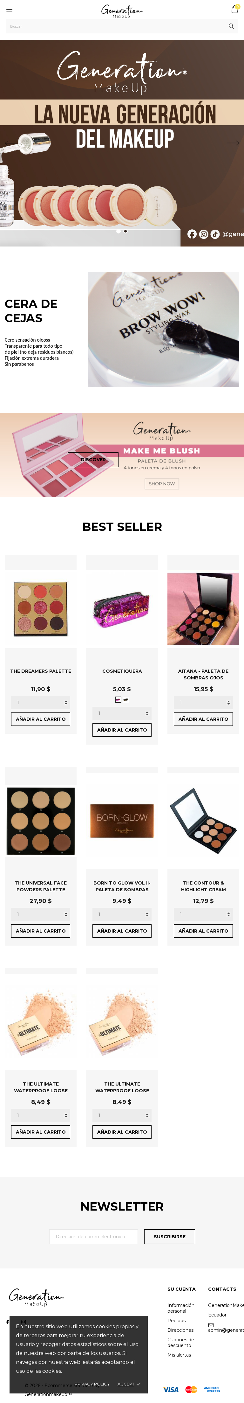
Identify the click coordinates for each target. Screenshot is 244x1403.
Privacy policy (92, 1383)
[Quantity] (40, 702)
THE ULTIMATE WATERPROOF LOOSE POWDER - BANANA (41, 1090)
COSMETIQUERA (122, 671)
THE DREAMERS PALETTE (40, 671)
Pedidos (176, 1320)
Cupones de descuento (180, 1342)
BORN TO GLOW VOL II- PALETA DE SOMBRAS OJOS (122, 889)
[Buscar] (122, 26)
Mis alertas (179, 1355)
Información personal (180, 1308)
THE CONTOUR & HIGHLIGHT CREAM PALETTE (203, 889)
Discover (93, 459)
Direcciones (180, 1330)
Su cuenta (181, 1289)
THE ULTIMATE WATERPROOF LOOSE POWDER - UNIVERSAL (122, 1090)
